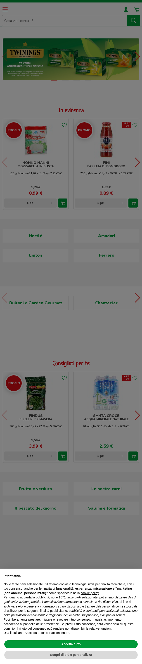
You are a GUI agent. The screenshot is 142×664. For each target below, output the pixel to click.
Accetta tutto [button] (71, 644)
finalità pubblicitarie (53, 610)
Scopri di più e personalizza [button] (71, 655)
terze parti (74, 597)
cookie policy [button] (90, 593)
